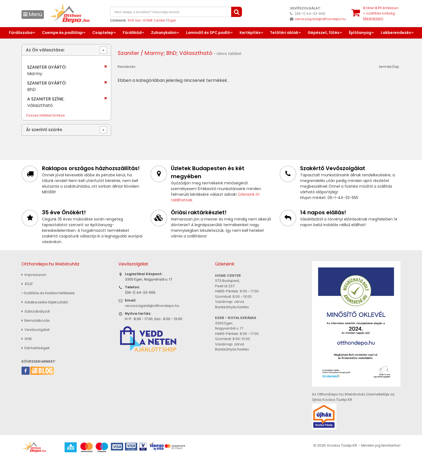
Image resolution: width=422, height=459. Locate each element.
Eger (172, 20)
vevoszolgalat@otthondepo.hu (320, 19)
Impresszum (34, 274)
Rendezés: (127, 66)
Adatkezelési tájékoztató (45, 302)
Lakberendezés (396, 32)
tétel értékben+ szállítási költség (381, 13)
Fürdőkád (132, 32)
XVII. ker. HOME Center (147, 20)
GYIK (27, 338)
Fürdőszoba (21, 32)
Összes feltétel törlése (45, 115)
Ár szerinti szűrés (44, 129)
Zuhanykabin (164, 32)
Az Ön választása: (45, 50)
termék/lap (389, 66)
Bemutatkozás (36, 320)
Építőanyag (360, 32)
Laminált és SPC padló (208, 32)
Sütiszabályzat (36, 311)
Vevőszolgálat (36, 329)
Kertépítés (250, 32)
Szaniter (128, 53)
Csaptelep (102, 32)
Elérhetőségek (36, 348)
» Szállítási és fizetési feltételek (48, 293)
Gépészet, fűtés (323, 32)
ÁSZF (27, 283)
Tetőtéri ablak (284, 32)
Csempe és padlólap (62, 32)
